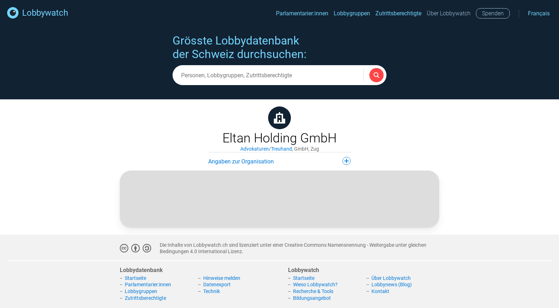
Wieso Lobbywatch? (315, 284)
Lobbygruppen (352, 13)
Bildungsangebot (312, 298)
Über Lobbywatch (449, 13)
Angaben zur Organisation (279, 161)
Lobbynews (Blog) (391, 284)
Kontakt (380, 291)
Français (539, 13)
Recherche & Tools (313, 291)
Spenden (493, 13)
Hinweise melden (221, 278)
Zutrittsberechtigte (398, 13)
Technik (211, 291)
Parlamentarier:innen (302, 13)
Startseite (135, 278)
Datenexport (217, 284)
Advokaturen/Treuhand (266, 149)
